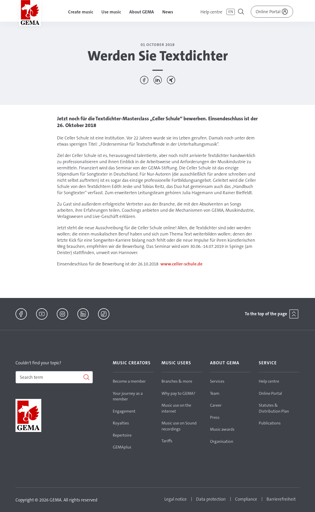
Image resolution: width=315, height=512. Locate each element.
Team (214, 393)
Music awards (222, 429)
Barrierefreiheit (281, 499)
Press (215, 417)
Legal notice (175, 499)
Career (216, 405)
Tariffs (166, 441)
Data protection (211, 499)
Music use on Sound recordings (179, 426)
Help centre (211, 12)
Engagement (124, 411)
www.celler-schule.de (181, 264)
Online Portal (270, 393)
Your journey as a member (128, 396)
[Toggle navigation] (241, 12)
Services (217, 381)
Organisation (221, 441)
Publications (270, 423)
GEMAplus (122, 447)
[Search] (54, 377)
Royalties (121, 423)
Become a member (129, 381)
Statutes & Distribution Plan (274, 408)
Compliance (246, 499)
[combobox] (54, 377)
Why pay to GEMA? (178, 393)
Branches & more (176, 381)
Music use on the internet (176, 408)
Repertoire (122, 435)
